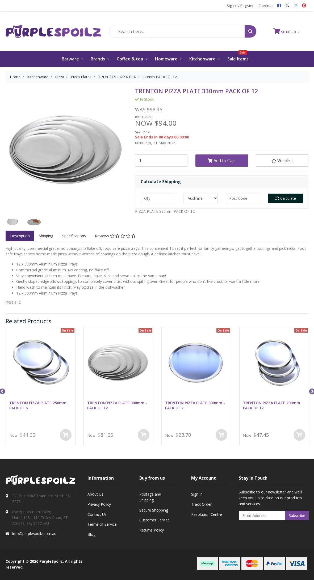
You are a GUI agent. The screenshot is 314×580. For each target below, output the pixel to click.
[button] (282, 160)
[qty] (158, 198)
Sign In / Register (240, 5)
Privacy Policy (99, 504)
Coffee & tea (130, 59)
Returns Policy (151, 530)
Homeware (167, 59)
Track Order (201, 504)
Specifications (74, 235)
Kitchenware (203, 59)
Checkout (266, 5)
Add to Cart (222, 161)
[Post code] (243, 198)
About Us (95, 494)
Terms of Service (102, 524)
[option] (12, 222)
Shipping (46, 235)
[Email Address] (262, 515)
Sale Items (238, 56)
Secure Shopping (153, 510)
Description (20, 235)
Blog (91, 534)
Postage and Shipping (150, 497)
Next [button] (311, 391)
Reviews (115, 235)
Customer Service (154, 519)
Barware (71, 59)
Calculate (285, 198)
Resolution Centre (206, 514)
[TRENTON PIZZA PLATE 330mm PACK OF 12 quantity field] (161, 160)
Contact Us (97, 514)
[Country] (200, 198)
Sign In (197, 494)
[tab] (20, 236)
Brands (98, 59)
